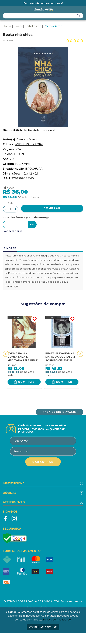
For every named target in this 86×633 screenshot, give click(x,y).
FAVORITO (34, 319)
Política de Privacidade (57, 619)
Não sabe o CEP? (13, 231)
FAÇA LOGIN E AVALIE (59, 412)
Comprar (26, 381)
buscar (78, 16)
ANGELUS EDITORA (29, 144)
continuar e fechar (43, 627)
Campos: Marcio (27, 139)
